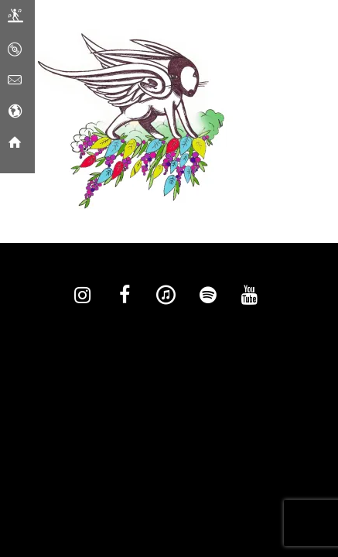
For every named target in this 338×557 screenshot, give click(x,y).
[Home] (15, 143)
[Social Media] (15, 112)
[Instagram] (83, 295)
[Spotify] (208, 295)
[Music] (15, 50)
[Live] (15, 19)
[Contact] (15, 81)
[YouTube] (250, 295)
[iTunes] (166, 295)
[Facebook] (124, 295)
